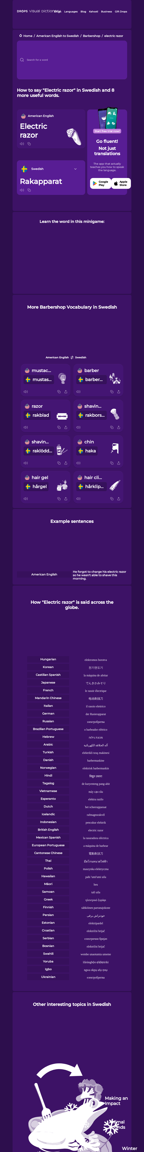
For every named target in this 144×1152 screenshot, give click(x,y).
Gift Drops (121, 11)
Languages (71, 11)
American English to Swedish (57, 36)
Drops (57, 11)
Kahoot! (93, 11)
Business (106, 11)
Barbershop (91, 36)
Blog (83, 11)
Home (27, 36)
